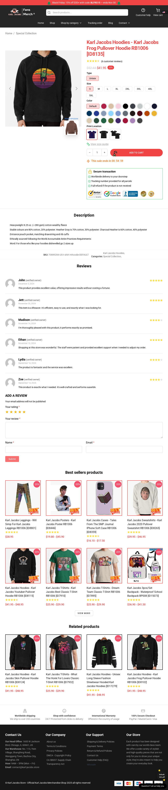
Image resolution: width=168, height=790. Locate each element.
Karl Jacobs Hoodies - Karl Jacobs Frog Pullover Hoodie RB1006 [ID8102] (144, 678)
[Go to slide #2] (43, 145)
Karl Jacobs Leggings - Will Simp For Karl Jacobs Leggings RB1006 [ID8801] (21, 524)
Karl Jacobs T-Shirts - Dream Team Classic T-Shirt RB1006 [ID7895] (103, 591)
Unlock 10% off (162, 776)
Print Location (94, 126)
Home (8, 33)
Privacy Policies (54, 751)
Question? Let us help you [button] (152, 786)
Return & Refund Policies (99, 751)
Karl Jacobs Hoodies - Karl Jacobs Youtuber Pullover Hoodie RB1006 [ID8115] (20, 591)
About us (51, 741)
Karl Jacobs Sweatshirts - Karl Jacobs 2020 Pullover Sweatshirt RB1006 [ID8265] (144, 524)
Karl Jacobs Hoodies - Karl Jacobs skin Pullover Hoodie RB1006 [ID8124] (21, 678)
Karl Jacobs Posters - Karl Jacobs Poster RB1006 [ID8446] (61, 524)
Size (89, 83)
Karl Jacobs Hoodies (113, 253)
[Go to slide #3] (60, 145)
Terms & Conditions (56, 746)
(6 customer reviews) (111, 61)
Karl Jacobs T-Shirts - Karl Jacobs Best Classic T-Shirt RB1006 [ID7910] (61, 591)
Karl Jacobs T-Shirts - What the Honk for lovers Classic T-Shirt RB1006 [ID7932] (62, 678)
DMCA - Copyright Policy (59, 755)
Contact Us (92, 755)
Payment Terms (95, 746)
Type (89, 73)
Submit (12, 459)
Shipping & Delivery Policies (100, 741)
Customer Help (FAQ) (97, 760)
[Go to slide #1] (26, 145)
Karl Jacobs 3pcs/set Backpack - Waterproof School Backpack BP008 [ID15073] (144, 591)
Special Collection (26, 33)
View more (84, 613)
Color (89, 100)
